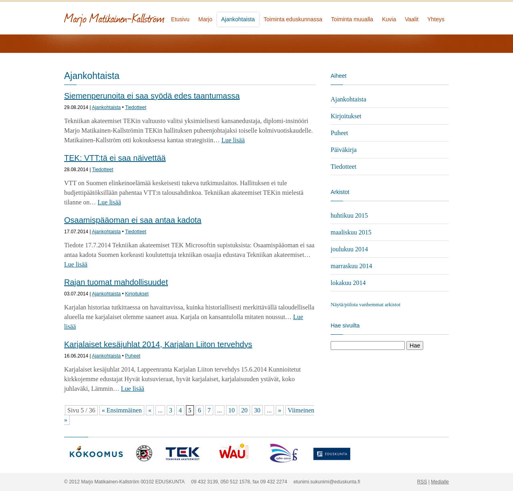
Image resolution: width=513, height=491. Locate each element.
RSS (422, 482)
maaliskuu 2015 (351, 232)
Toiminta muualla (352, 19)
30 (257, 410)
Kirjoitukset (137, 294)
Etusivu (180, 19)
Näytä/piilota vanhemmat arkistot (365, 304)
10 (231, 410)
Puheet (132, 356)
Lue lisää (232, 140)
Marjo (205, 19)
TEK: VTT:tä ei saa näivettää (115, 158)
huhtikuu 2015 (349, 215)
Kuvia (389, 19)
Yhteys (435, 19)
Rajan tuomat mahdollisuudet (116, 282)
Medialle (440, 482)
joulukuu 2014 (349, 249)
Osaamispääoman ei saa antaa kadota (132, 220)
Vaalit (411, 19)
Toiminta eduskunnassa (293, 19)
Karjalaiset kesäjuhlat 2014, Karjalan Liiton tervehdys (158, 344)
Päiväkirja (344, 149)
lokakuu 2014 (348, 282)
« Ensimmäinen (122, 410)
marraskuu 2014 (351, 266)
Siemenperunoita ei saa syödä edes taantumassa (152, 95)
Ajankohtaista (238, 19)
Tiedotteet (135, 107)
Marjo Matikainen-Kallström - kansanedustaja (144, 17)
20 (244, 410)
